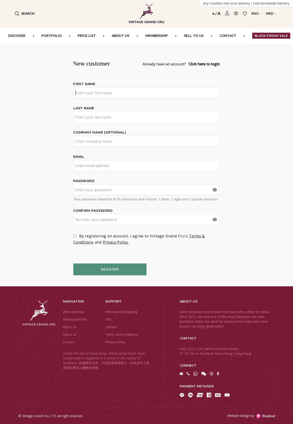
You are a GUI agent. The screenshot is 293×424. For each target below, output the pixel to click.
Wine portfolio (73, 312)
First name (84, 84)
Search (25, 13)
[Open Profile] (227, 13)
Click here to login (204, 64)
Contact (69, 342)
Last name (83, 108)
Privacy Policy (115, 242)
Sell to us (69, 334)
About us (69, 327)
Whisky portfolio (75, 319)
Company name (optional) (99, 132)
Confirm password (93, 211)
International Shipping (121, 312)
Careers (111, 327)
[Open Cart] (236, 13)
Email (78, 157)
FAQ (108, 319)
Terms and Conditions (121, 334)
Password (83, 181)
